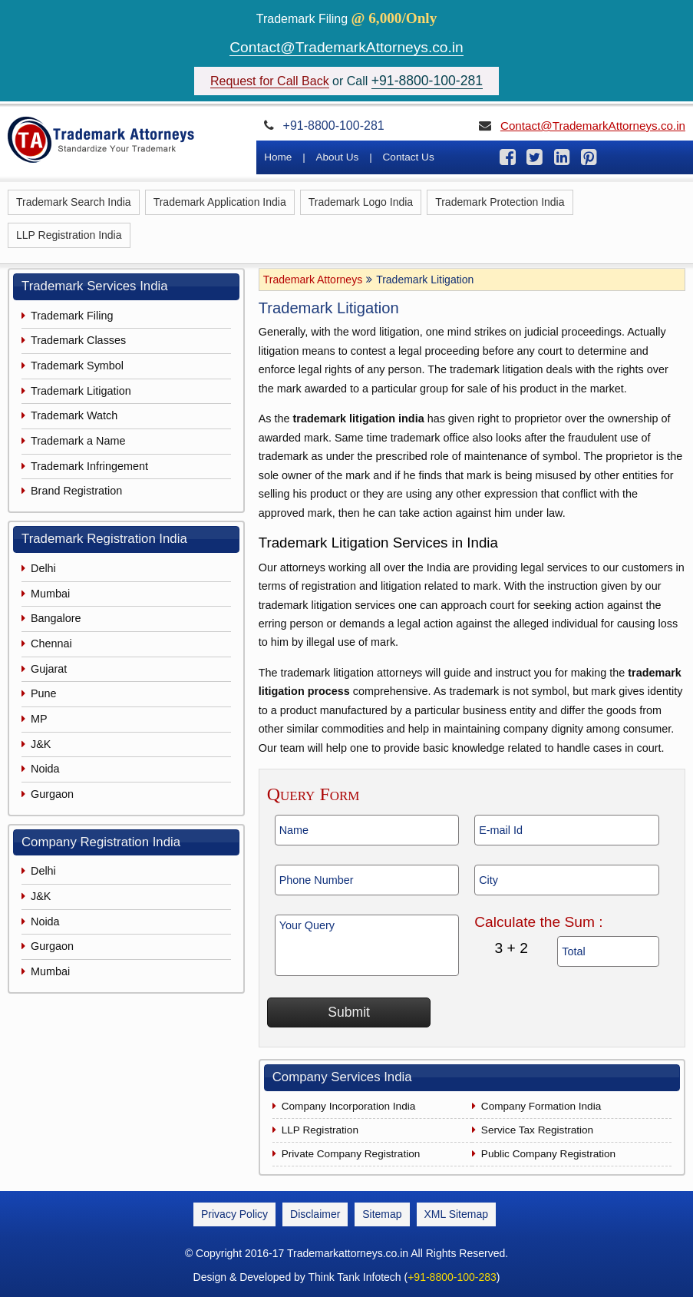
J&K (41, 744)
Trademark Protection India (499, 202)
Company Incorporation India (349, 1106)
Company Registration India (100, 842)
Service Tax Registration (537, 1130)
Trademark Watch (74, 415)
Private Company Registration (351, 1154)
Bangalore (56, 618)
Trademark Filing (72, 315)
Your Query (367, 945)
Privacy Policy (234, 1214)
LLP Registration (320, 1130)
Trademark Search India (73, 202)
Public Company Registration (548, 1154)
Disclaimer (315, 1214)
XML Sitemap (456, 1214)
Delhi (43, 568)
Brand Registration (76, 491)
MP (39, 719)
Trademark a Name (78, 441)
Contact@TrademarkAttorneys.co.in (346, 47)
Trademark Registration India (104, 538)
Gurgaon (52, 794)
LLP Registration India (69, 235)
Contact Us (408, 157)
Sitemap (381, 1214)
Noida (45, 769)
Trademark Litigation (81, 391)
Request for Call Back (269, 81)
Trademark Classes (78, 340)
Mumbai (50, 593)
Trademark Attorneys (312, 279)
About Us (336, 157)
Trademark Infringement (89, 466)
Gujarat (49, 669)
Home (278, 157)
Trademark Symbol (77, 365)
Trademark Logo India (361, 202)
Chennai (51, 643)
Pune (44, 693)
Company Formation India (541, 1106)
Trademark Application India (219, 202)
